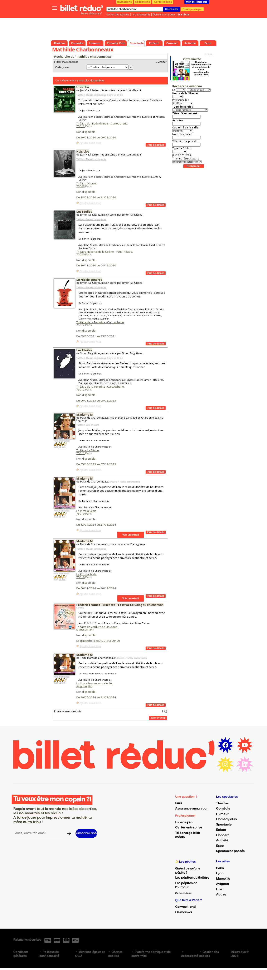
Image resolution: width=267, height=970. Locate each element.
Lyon (219, 873)
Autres (221, 895)
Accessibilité (189, 956)
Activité (222, 840)
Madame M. (84, 414)
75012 (80, 126)
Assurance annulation (191, 809)
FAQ (178, 803)
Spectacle (224, 825)
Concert (80, 608)
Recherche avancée (117, 14)
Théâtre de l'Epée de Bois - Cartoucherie (101, 123)
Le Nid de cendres (89, 279)
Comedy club (226, 819)
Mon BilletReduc (196, 2)
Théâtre (222, 803)
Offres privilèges (192, 9)
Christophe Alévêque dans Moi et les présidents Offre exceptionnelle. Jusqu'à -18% (201, 68)
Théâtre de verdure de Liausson (96, 627)
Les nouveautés (141, 14)
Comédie (223, 809)
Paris (220, 868)
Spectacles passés (230, 851)
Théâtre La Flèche (87, 450)
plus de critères (181, 155)
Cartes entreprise (188, 827)
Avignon (81, 686)
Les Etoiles (84, 211)
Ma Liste (183, 14)
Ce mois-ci (183, 912)
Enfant (221, 830)
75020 (80, 254)
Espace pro (184, 822)
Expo (220, 846)
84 (90, 686)
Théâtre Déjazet (86, 183)
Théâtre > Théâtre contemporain (91, 95)
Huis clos (82, 87)
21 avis (62, 447)
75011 (80, 453)
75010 (80, 513)
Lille (219, 889)
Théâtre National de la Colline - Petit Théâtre (104, 252)
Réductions (142, 2)
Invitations (124, 2)
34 (91, 629)
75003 (80, 186)
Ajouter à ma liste (90, 142)
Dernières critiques (164, 14)
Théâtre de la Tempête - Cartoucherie (100, 322)
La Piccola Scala (86, 511)
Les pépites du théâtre (192, 878)
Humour (222, 814)
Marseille (223, 879)
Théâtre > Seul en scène (87, 425)
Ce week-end (185, 907)
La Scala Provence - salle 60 (94, 683)
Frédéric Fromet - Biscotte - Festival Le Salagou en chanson (120, 605)
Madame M (84, 655)
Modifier (161, 62)
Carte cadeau (163, 2)
